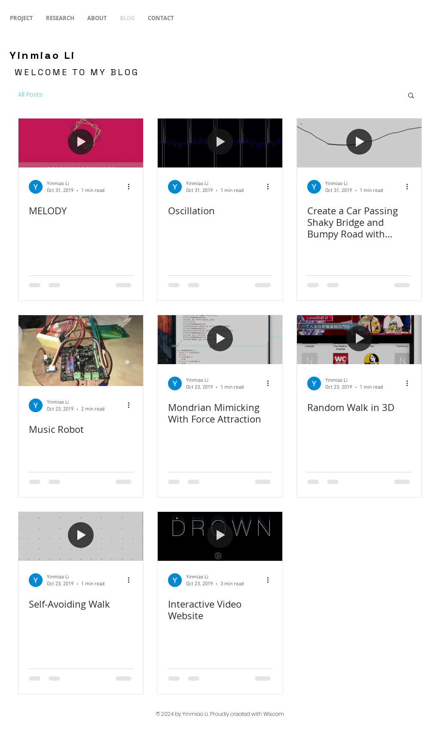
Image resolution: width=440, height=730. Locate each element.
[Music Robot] (80, 350)
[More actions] (131, 187)
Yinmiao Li (42, 55)
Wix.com (273, 714)
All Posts (30, 95)
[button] (411, 95)
